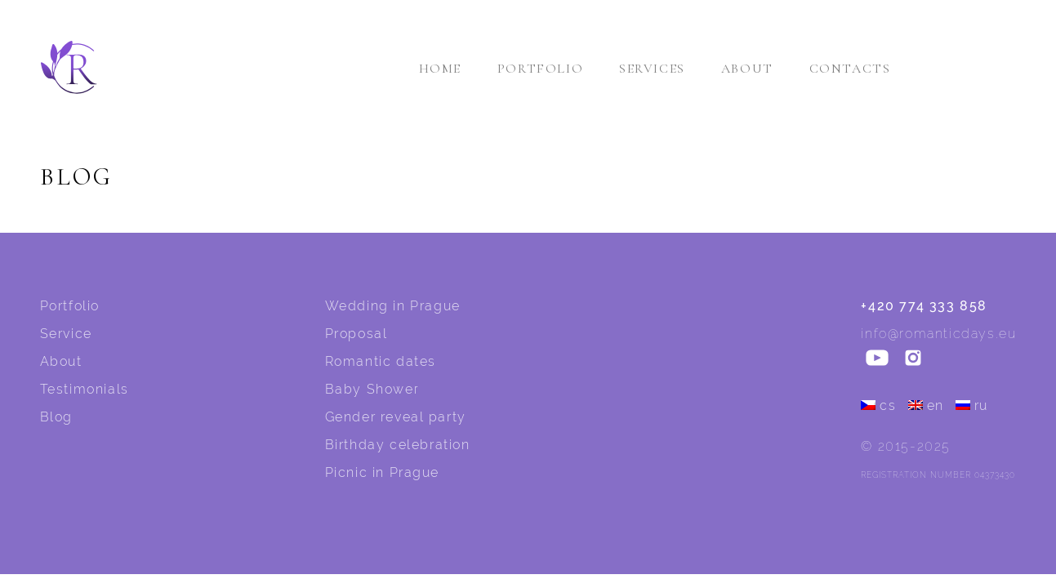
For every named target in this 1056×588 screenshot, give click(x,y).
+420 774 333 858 (924, 306)
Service (66, 333)
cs (878, 405)
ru (972, 405)
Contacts (850, 68)
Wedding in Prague (393, 306)
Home (440, 68)
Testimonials (84, 389)
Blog (56, 417)
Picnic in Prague (382, 472)
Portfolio (540, 68)
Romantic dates (380, 361)
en (926, 405)
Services (652, 68)
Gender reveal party (395, 417)
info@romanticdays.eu (938, 333)
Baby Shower (372, 389)
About (747, 68)
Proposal (356, 333)
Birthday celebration (397, 444)
